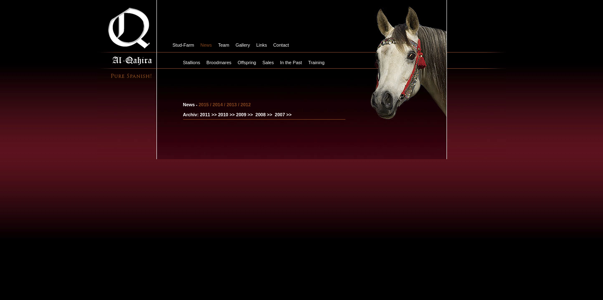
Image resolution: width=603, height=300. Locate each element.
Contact (281, 45)
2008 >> (264, 114)
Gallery (243, 45)
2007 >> (283, 114)
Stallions (192, 62)
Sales (268, 62)
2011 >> (208, 114)
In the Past (291, 62)
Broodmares (218, 62)
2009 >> (244, 114)
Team (223, 45)
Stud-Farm (183, 45)
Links (261, 45)
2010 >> (226, 114)
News (206, 45)
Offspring (247, 62)
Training (316, 62)
